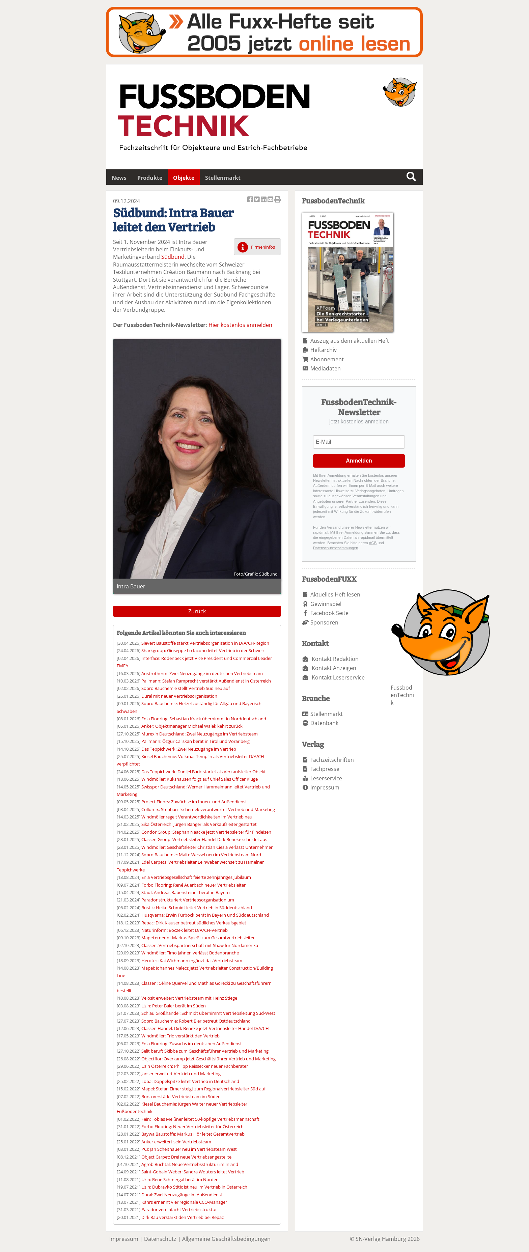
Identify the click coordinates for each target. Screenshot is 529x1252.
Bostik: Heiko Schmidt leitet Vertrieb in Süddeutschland (196, 908)
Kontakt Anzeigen (334, 668)
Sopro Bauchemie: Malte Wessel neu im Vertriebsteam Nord (201, 855)
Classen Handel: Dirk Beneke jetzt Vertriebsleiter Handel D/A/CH (205, 1028)
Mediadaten (325, 368)
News (119, 178)
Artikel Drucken (277, 200)
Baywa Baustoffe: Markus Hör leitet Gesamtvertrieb (193, 1134)
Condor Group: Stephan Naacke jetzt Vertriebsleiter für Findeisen (206, 832)
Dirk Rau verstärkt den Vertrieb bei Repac (182, 1217)
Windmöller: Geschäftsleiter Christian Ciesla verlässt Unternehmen (207, 847)
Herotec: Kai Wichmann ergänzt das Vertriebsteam (191, 960)
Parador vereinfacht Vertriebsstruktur (179, 1209)
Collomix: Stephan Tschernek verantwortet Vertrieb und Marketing (208, 809)
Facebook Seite (329, 613)
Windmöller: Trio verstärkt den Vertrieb (180, 1036)
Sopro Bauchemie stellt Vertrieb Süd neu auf (185, 688)
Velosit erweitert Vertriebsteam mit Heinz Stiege (189, 998)
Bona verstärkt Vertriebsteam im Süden (181, 1096)
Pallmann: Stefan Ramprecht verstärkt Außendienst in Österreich (206, 681)
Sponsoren (324, 622)
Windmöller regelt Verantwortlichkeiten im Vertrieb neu (196, 817)
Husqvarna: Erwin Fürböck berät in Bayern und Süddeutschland (205, 915)
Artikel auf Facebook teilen (250, 200)
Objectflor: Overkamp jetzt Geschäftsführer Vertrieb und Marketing (208, 1059)
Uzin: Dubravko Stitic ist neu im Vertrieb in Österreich (194, 1187)
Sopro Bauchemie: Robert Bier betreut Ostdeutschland (196, 1021)
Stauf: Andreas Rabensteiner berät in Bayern (185, 892)
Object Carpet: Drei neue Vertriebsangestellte (186, 1157)
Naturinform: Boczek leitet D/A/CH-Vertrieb (184, 930)
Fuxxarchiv (264, 32)
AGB (373, 543)
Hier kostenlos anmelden (240, 325)
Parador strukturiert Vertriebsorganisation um (187, 900)
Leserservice (326, 778)
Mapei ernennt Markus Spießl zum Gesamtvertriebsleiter (198, 938)
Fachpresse (324, 769)
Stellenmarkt (223, 178)
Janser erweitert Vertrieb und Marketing (181, 1073)
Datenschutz (160, 1239)
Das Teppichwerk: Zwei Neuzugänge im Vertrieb (188, 749)
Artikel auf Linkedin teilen (264, 200)
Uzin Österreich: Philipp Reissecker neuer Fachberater (194, 1066)
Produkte (149, 178)
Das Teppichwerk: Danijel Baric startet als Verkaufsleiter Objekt (203, 772)
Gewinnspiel (325, 604)
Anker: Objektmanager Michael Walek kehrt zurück (192, 726)
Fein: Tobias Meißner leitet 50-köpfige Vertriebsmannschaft (200, 1119)
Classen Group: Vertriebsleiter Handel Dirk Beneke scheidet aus (204, 839)
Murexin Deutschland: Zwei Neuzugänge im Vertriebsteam (199, 734)
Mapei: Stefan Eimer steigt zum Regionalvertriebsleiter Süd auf (203, 1089)
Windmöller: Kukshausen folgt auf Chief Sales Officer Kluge (199, 779)
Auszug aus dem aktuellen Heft (349, 340)
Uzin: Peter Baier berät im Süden (173, 1006)
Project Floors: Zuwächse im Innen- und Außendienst (194, 802)
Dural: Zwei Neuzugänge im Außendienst (181, 1195)
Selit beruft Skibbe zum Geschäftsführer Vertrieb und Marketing (205, 1051)
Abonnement (327, 359)
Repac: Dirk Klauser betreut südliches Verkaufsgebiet (193, 923)
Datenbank (324, 723)
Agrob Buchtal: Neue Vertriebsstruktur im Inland (189, 1164)
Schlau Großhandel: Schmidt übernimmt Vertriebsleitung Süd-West (208, 1013)
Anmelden (359, 461)
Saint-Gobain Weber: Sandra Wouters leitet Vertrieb (192, 1172)
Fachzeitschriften (332, 759)
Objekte (183, 178)
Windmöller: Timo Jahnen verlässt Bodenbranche (190, 953)
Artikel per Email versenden (271, 200)
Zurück (197, 611)
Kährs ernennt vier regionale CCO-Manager (184, 1202)
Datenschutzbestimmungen (335, 548)
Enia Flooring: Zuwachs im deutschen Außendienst (191, 1043)
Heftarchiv (323, 350)
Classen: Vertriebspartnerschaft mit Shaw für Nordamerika (199, 945)
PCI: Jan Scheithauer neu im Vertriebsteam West (189, 1149)
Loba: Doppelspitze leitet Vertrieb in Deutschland (190, 1081)
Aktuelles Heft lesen (335, 594)
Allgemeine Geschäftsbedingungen (226, 1239)
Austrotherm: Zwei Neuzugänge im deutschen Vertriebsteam (202, 673)
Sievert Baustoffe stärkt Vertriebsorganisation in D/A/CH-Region (205, 643)
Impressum (324, 787)
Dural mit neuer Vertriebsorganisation (179, 696)
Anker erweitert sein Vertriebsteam (176, 1142)
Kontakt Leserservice (338, 677)
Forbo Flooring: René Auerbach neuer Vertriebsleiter (193, 885)
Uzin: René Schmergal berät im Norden (180, 1179)
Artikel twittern (257, 200)
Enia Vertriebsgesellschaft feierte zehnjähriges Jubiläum (196, 877)
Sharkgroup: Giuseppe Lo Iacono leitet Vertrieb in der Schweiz (202, 650)
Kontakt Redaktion (335, 659)
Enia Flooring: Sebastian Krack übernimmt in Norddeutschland (203, 719)
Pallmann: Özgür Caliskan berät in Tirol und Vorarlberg (195, 741)
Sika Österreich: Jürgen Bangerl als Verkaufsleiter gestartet (199, 824)
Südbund (173, 256)
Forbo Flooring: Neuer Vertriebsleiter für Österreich (192, 1126)
